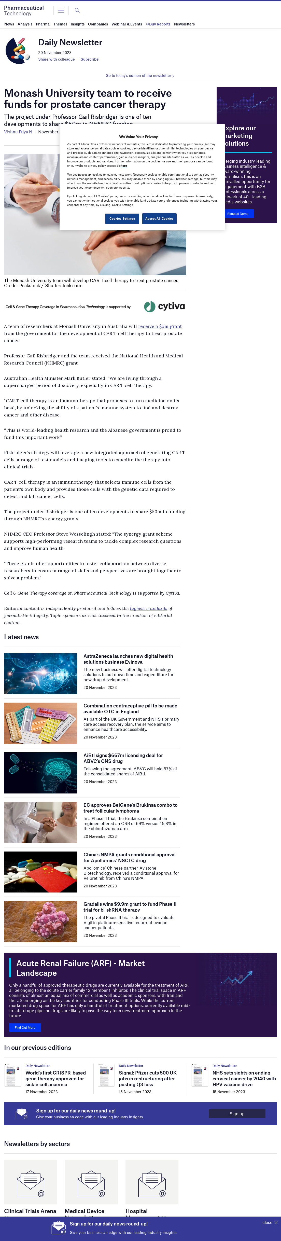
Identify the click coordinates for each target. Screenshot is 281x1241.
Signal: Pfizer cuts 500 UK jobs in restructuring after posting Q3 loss (148, 1078)
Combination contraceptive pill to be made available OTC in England (130, 708)
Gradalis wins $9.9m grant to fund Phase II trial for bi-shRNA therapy (130, 907)
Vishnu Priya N (18, 131)
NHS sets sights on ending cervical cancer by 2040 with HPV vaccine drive (244, 1078)
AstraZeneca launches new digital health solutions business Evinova (128, 659)
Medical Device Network (84, 1214)
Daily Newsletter (37, 1066)
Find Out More (25, 1027)
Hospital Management (145, 1214)
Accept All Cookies (159, 218)
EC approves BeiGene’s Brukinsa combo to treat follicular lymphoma (130, 808)
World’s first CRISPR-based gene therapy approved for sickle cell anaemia (55, 1078)
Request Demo (237, 214)
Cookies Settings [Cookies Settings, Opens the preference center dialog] (122, 218)
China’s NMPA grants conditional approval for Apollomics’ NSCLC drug (129, 857)
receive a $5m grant (160, 326)
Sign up (237, 1113)
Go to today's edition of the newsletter (138, 75)
